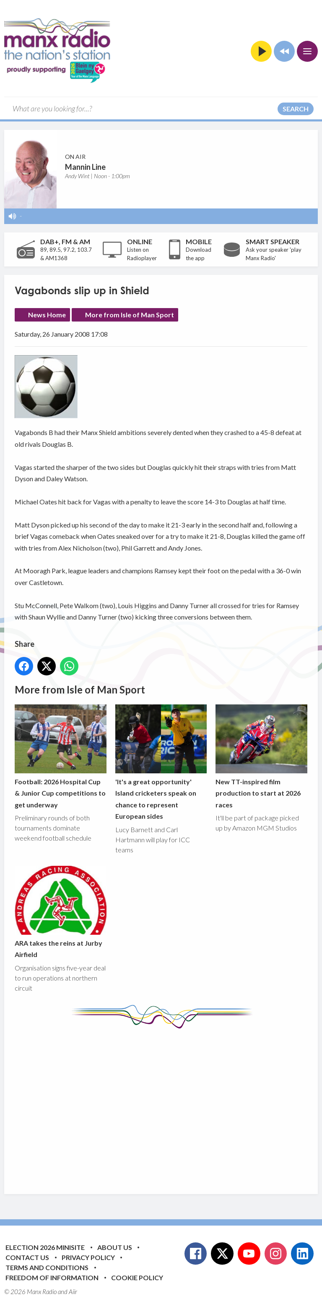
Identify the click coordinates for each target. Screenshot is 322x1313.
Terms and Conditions (46, 1267)
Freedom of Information (52, 1277)
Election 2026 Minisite (45, 1247)
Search (296, 109)
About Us (114, 1247)
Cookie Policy (137, 1277)
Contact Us (27, 1257)
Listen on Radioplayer (142, 253)
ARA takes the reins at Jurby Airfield (60, 912)
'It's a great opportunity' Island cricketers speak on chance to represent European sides (161, 762)
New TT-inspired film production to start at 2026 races (261, 756)
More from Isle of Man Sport (129, 315)
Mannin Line (85, 166)
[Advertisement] (168, 1105)
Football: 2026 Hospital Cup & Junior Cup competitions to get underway (60, 756)
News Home (47, 315)
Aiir (73, 1291)
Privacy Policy (88, 1257)
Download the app (198, 253)
